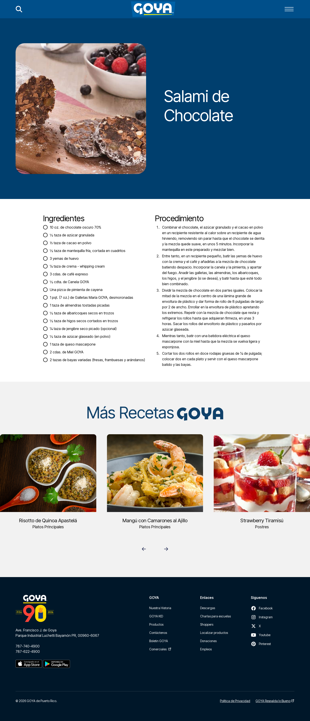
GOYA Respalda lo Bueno (273, 701)
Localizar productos (214, 633)
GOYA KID (156, 616)
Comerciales (158, 649)
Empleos (206, 649)
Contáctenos (158, 633)
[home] (153, 9)
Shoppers (206, 624)
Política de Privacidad (235, 701)
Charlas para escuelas (215, 616)
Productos (156, 624)
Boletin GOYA (158, 641)
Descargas (207, 608)
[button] (289, 9)
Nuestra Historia (160, 608)
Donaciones (208, 641)
